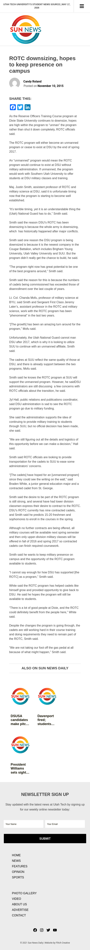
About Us (19, 904)
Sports (18, 877)
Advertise (20, 909)
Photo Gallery (24, 893)
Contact (19, 915)
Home (16, 855)
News (16, 860)
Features (19, 866)
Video (16, 898)
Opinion (18, 871)
